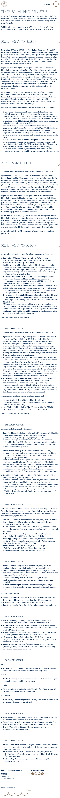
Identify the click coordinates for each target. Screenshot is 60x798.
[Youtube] (39, 774)
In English (47, 4)
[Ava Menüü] (56, 4)
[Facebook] (33, 774)
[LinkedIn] (42, 774)
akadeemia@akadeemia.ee (8, 778)
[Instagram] (36, 774)
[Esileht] (4, 4)
